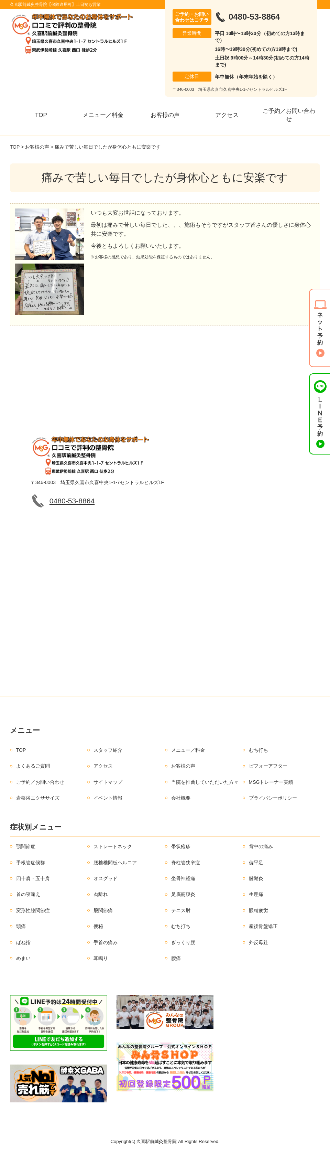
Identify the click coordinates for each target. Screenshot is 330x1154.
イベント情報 (108, 798)
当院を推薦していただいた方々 (205, 782)
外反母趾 (258, 942)
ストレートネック (113, 846)
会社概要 (180, 798)
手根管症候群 (30, 862)
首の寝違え (28, 894)
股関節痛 (103, 910)
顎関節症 (25, 846)
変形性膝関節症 (33, 910)
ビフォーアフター (268, 766)
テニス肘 (180, 910)
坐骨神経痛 (183, 878)
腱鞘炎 (256, 878)
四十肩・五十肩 (33, 878)
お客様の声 (165, 115)
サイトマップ (108, 782)
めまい (23, 958)
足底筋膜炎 (183, 894)
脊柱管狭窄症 (185, 862)
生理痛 (256, 894)
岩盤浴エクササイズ (37, 798)
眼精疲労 (258, 910)
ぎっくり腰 (183, 942)
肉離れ (101, 894)
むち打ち (258, 750)
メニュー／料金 (102, 115)
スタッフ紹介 (108, 750)
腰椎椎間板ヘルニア (115, 862)
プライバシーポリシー (273, 798)
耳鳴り (101, 958)
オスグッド (106, 878)
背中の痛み (261, 846)
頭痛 (21, 926)
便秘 (98, 926)
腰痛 (176, 958)
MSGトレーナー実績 (271, 782)
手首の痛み (106, 942)
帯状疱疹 (180, 846)
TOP (41, 115)
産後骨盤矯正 (263, 926)
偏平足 (256, 862)
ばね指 (23, 942)
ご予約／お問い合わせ (289, 115)
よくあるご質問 (33, 766)
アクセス (227, 115)
